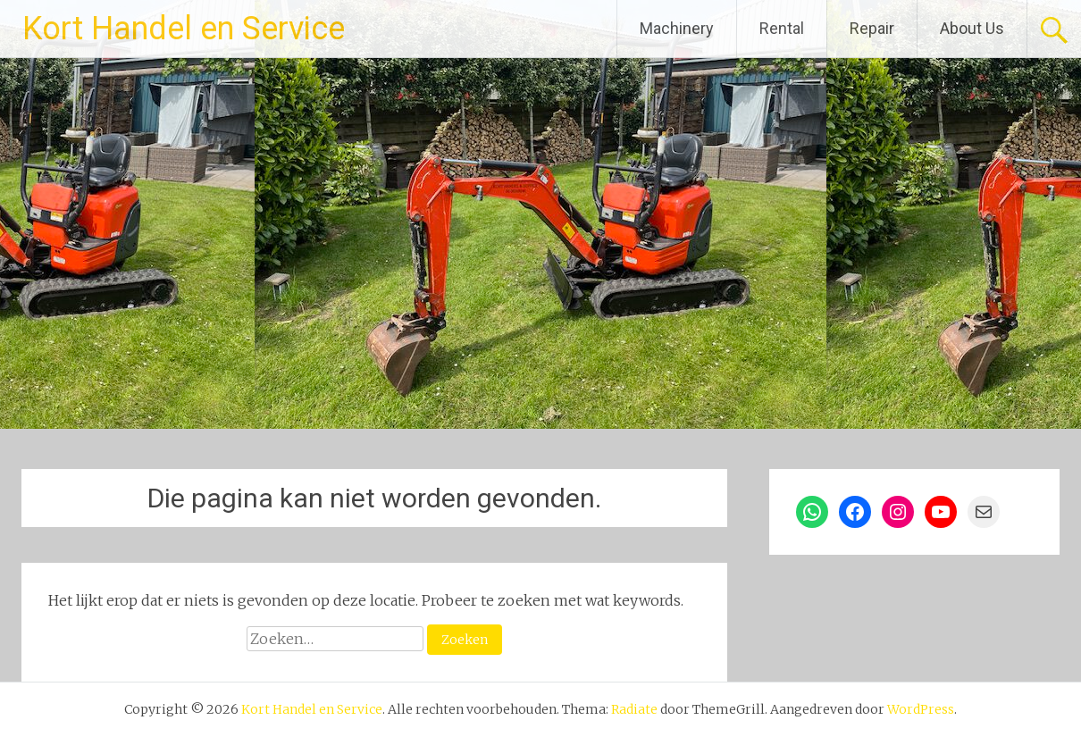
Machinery (677, 28)
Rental (781, 28)
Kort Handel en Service (183, 28)
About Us (972, 28)
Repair (872, 28)
